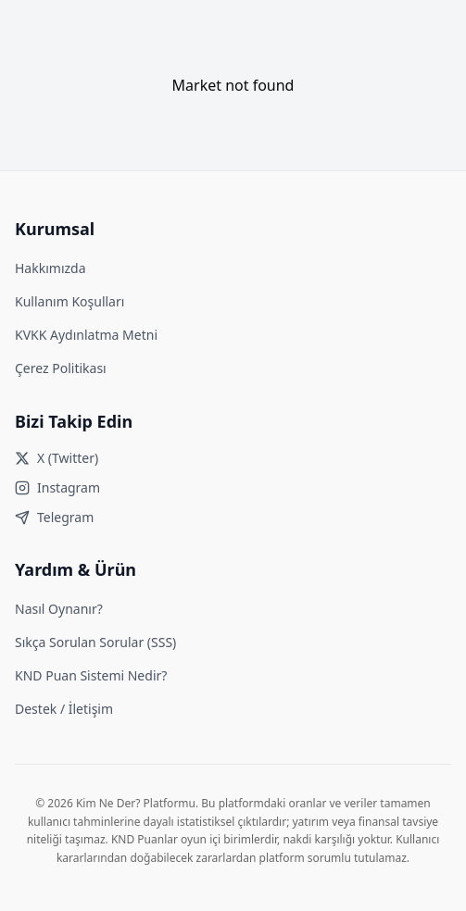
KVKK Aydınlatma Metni (86, 334)
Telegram (54, 517)
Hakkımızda (50, 268)
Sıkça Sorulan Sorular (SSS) (95, 642)
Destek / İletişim (64, 709)
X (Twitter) (56, 458)
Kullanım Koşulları (69, 301)
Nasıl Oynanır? (59, 609)
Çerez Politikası (61, 368)
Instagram (57, 487)
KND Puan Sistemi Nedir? (91, 675)
